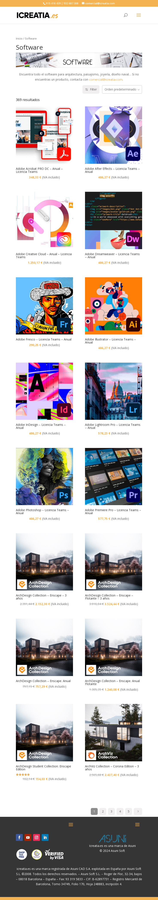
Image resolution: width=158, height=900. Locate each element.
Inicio (19, 38)
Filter (91, 89)
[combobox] (122, 89)
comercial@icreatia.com (105, 79)
